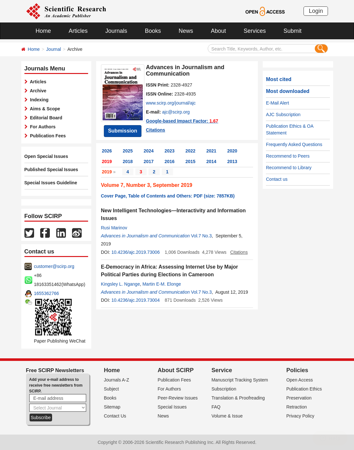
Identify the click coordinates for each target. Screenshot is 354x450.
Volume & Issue (227, 415)
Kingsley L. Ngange (120, 284)
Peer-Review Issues (178, 397)
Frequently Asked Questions (294, 144)
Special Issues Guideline (50, 182)
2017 (149, 161)
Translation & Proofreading (238, 397)
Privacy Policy (300, 415)
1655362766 (46, 293)
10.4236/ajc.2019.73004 (135, 300)
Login (316, 11)
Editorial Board (45, 117)
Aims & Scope (44, 108)
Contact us (276, 179)
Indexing (38, 99)
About (218, 31)
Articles (78, 31)
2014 (211, 161)
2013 (232, 161)
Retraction (296, 406)
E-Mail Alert (277, 103)
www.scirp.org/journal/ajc (171, 103)
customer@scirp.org (54, 266)
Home (43, 31)
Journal (53, 49)
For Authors (42, 126)
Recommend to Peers (287, 156)
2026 (107, 150)
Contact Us (115, 415)
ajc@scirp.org (176, 112)
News (186, 31)
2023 (170, 150)
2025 (128, 150)
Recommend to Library (289, 167)
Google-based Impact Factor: (182, 121)
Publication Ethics (304, 388)
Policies (297, 370)
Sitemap (112, 406)
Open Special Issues (46, 156)
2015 (190, 161)
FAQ (216, 406)
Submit (293, 31)
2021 (211, 150)
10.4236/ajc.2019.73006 (135, 252)
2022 (190, 150)
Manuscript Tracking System (240, 379)
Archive (37, 90)
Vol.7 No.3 (201, 235)
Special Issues (172, 406)
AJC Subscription (283, 114)
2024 (149, 150)
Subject (111, 388)
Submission (122, 130)
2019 (107, 161)
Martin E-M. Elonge (161, 284)
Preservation (299, 397)
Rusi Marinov (114, 227)
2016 (170, 161)
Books (153, 31)
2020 (232, 150)
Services (255, 31)
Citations (155, 130)
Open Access (299, 379)
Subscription (224, 388)
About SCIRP (176, 370)
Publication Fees (47, 135)
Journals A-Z (116, 379)
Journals (116, 31)
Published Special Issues (51, 169)
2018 (128, 161)
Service (222, 370)
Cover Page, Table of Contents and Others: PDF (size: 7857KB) (168, 195)
